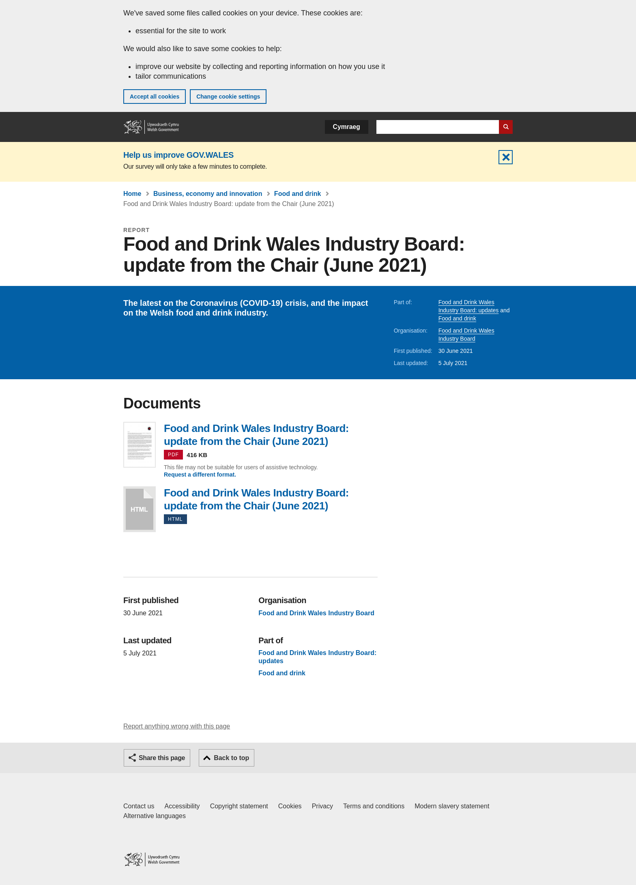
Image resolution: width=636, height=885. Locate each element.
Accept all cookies (154, 96)
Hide (505, 157)
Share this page (162, 757)
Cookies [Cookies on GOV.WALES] (290, 806)
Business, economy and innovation (207, 193)
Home (132, 193)
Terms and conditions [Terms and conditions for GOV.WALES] (373, 806)
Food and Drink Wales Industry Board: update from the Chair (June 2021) (139, 509)
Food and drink (297, 193)
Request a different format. (200, 474)
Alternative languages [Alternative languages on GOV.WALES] (154, 815)
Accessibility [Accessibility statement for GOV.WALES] (182, 806)
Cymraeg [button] (346, 126)
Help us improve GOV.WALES (178, 154)
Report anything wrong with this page (176, 726)
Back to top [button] (231, 757)
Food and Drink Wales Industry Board (316, 613)
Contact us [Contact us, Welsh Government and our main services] (138, 806)
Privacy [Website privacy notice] (322, 806)
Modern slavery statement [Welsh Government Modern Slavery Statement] (452, 806)
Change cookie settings (228, 96)
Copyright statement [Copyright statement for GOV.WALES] (239, 806)
